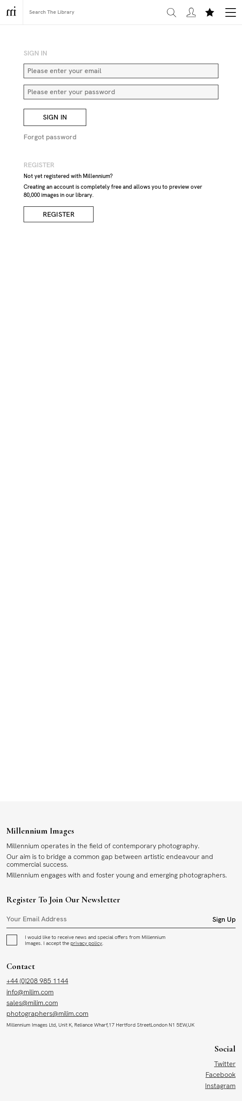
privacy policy (86, 943)
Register (59, 214)
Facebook (221, 1075)
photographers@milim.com (47, 1013)
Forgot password (50, 137)
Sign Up (224, 920)
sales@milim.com (32, 1003)
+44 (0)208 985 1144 (37, 981)
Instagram (220, 1086)
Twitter (225, 1064)
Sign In (55, 118)
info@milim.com (30, 992)
